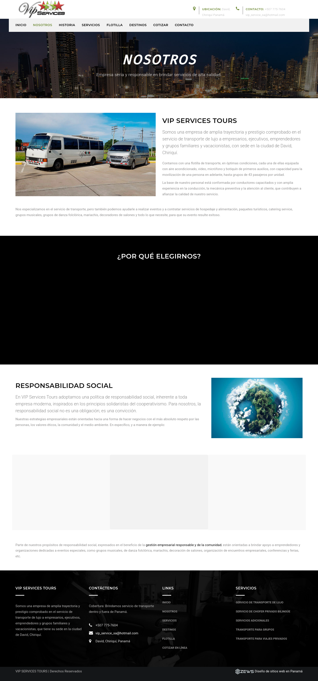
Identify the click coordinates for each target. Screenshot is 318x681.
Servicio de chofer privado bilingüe (263, 611)
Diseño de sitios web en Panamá (279, 671)
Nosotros (169, 611)
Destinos (169, 629)
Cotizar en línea (174, 647)
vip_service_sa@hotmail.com (117, 633)
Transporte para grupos (255, 629)
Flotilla (168, 638)
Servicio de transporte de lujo (260, 602)
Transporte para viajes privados (261, 638)
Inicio (166, 602)
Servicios (169, 620)
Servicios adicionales (252, 620)
